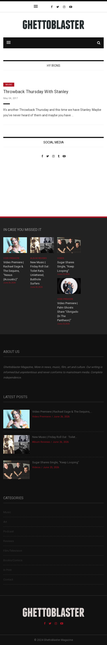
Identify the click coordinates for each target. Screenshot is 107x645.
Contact (8, 579)
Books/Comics (12, 560)
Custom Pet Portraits (16, 188)
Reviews (8, 541)
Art (5, 521)
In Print (7, 570)
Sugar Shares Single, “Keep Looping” (65, 266)
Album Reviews (38, 258)
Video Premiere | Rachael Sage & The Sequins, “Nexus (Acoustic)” (13, 271)
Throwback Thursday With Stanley (35, 91)
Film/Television (12, 550)
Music (8, 85)
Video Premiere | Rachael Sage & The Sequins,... (62, 411)
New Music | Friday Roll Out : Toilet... (54, 437)
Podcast (8, 531)
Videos (60, 258)
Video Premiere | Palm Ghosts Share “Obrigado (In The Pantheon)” (67, 312)
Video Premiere (11, 258)
